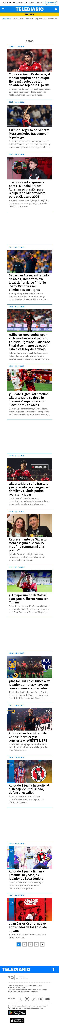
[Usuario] (56, 9)
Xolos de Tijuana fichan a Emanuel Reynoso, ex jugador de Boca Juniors (26, 875)
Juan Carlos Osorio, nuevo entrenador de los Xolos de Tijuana (28, 927)
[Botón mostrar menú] (3, 9)
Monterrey (11, 3)
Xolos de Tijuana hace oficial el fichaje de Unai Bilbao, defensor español (29, 789)
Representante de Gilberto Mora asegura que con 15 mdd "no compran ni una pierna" (28, 545)
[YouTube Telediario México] (47, 999)
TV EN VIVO (52, 3)
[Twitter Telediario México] (27, 999)
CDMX (4, 3)
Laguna (32, 3)
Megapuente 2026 (40, 19)
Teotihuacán (29, 19)
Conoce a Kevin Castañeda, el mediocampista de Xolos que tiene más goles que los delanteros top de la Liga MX (29, 80)
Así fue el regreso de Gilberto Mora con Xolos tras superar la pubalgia (29, 134)
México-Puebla (18, 19)
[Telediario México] (29, 9)
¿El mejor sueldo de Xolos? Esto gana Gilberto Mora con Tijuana (29, 599)
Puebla (39, 3)
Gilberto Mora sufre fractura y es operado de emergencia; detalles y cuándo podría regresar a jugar (29, 489)
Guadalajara (23, 3)
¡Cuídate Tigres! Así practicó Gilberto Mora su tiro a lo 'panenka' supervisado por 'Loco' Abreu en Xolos (28, 399)
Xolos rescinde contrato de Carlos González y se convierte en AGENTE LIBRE (28, 737)
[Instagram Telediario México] (34, 999)
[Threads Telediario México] (41, 999)
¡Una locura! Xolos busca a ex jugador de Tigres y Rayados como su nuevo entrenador (29, 685)
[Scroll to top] (53, 969)
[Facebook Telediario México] (20, 999)
